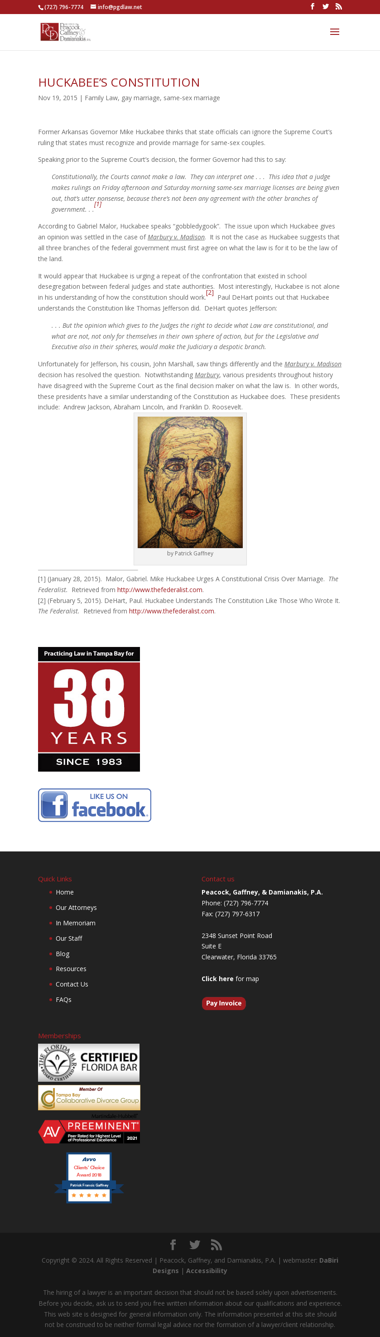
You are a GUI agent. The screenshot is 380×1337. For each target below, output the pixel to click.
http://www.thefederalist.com (159, 589)
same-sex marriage (192, 97)
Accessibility (206, 1270)
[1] (97, 203)
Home (65, 892)
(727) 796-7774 (63, 7)
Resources (71, 968)
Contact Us (72, 984)
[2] (210, 292)
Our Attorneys (76, 907)
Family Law (101, 97)
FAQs (64, 999)
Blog (62, 953)
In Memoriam (76, 923)
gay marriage (140, 97)
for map (230, 978)
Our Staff (69, 938)
